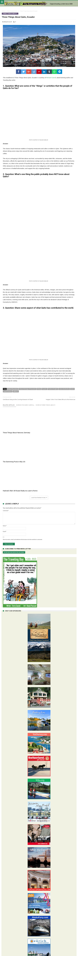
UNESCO (15, 391)
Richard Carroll (8, 21)
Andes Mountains (12, 389)
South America (8, 391)
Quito (72, 389)
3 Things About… (24, 951)
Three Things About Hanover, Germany (13, 428)
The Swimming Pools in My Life (39, 427)
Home (3, 11)
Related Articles (9, 405)
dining (38, 389)
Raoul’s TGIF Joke (46, 951)
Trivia (63, 951)
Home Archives (71, 951)
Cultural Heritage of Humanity (27, 389)
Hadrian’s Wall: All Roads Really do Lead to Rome (63, 428)
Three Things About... (12, 11)
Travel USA (15, 951)
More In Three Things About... (46, 405)
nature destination (64, 389)
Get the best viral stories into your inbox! (14, 491)
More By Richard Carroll (25, 405)
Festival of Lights (52, 389)
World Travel (6, 951)
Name (5, 464)
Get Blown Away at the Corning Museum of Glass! (19, 398)
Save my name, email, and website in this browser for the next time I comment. (22, 478)
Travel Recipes (35, 951)
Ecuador (44, 389)
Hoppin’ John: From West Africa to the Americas (58, 398)
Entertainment (56, 951)
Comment (6, 449)
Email (4, 470)
